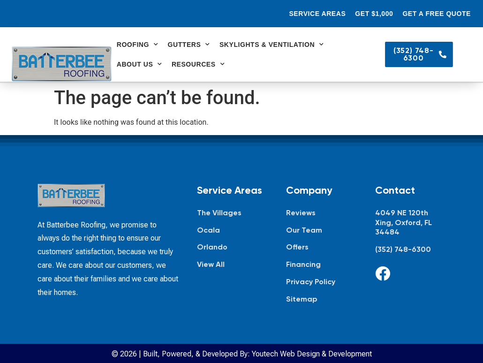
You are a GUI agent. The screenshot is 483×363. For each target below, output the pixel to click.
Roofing (137, 45)
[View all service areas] (232, 265)
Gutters (189, 45)
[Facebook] (382, 273)
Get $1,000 (374, 13)
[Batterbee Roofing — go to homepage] (61, 64)
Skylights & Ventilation (271, 45)
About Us (139, 64)
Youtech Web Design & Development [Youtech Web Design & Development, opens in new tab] (312, 353)
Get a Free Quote (436, 13)
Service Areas (317, 13)
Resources (198, 64)
